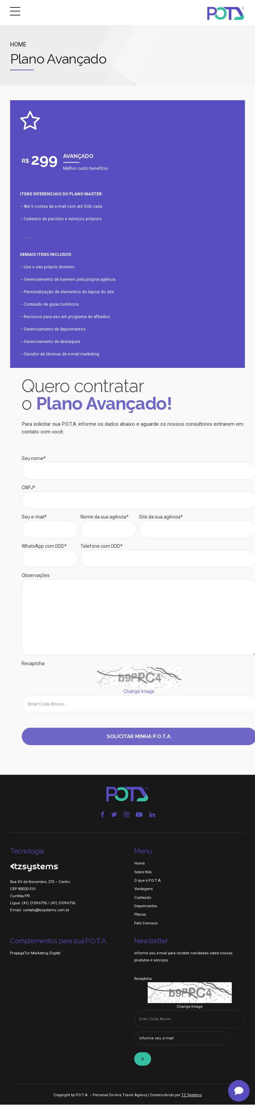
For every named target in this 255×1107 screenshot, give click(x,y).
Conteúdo (142, 900)
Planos (140, 917)
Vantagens (143, 891)
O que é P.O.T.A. (147, 882)
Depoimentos (145, 908)
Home (18, 44)
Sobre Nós (143, 874)
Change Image (190, 1009)
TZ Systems (191, 1097)
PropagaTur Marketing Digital (35, 955)
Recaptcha (143, 981)
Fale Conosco (145, 925)
